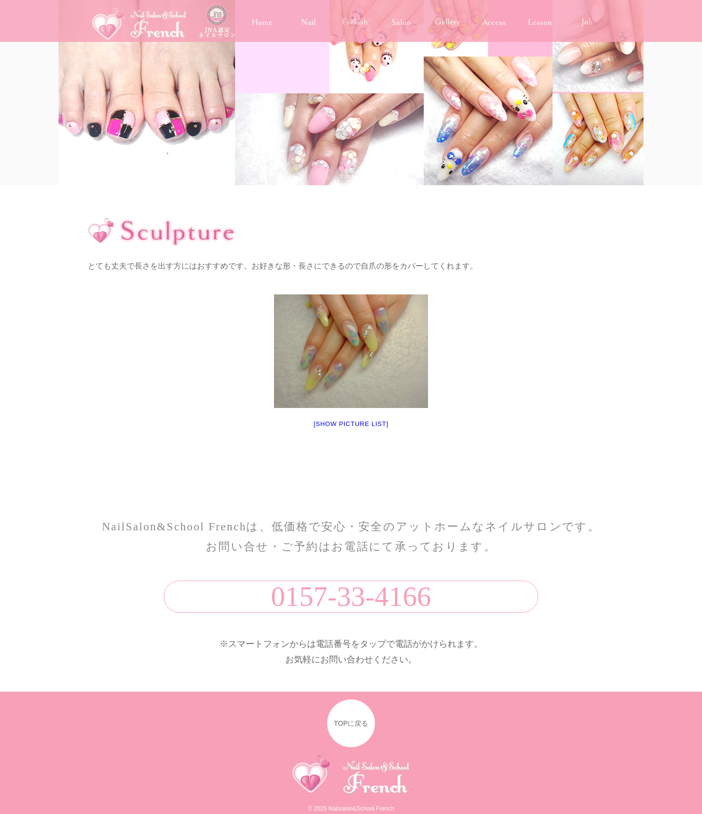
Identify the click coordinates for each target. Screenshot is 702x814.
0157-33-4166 (351, 596)
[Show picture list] (351, 423)
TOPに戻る (351, 723)
